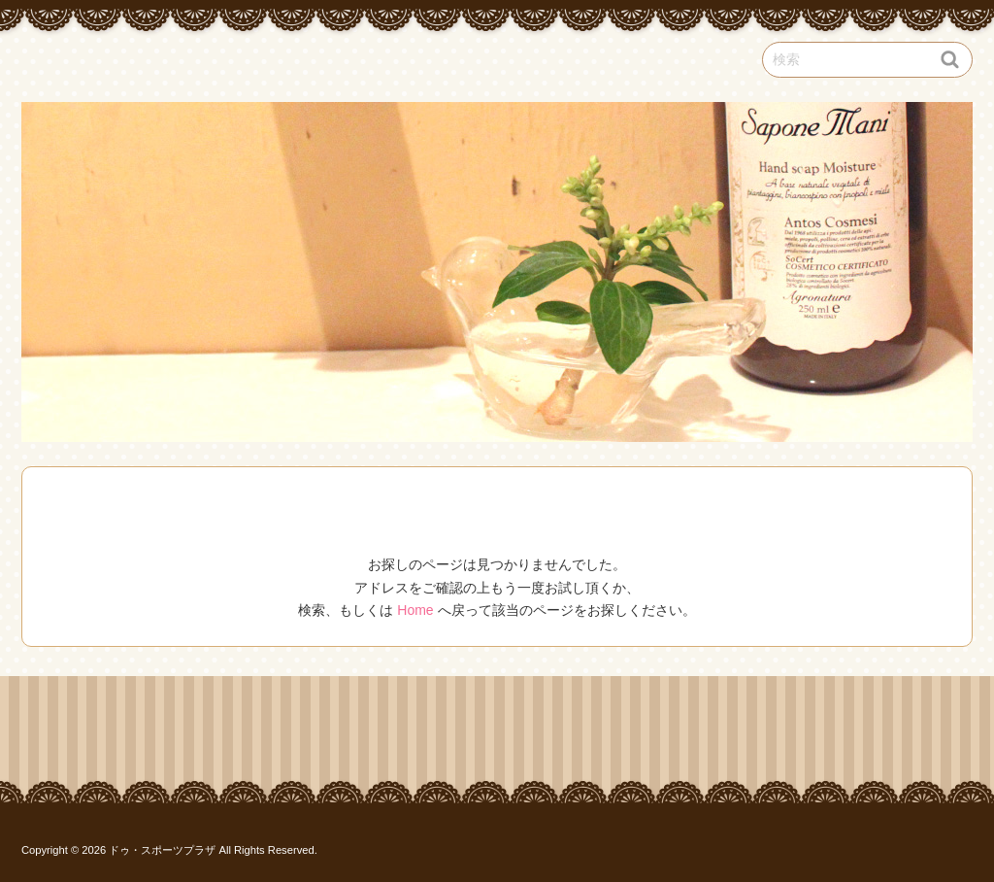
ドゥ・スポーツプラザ (162, 850)
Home (415, 610)
